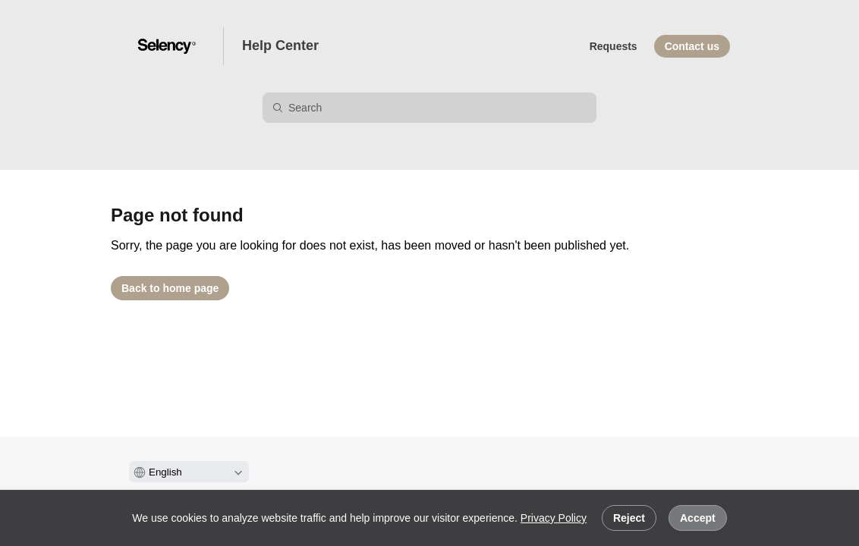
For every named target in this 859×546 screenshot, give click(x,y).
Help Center (280, 45)
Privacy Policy (554, 518)
